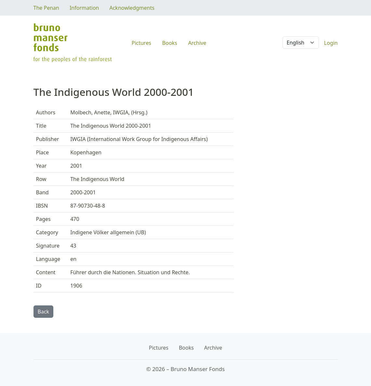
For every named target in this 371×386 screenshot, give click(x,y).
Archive (197, 42)
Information (84, 7)
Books (169, 42)
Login (331, 42)
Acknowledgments (131, 7)
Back (43, 311)
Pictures (141, 42)
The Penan (46, 7)
